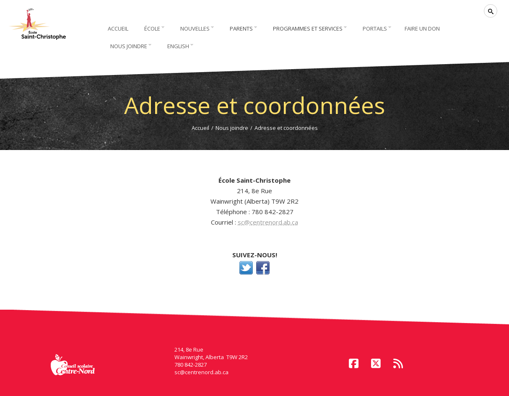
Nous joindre (232, 128)
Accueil (200, 128)
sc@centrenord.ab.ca (268, 222)
